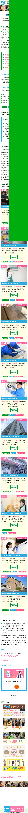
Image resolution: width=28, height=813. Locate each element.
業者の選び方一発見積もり (14, 219)
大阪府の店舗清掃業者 (9, 207)
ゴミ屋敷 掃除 (12, 107)
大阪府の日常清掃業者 (9, 364)
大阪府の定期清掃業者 (9, 246)
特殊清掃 (15, 328)
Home (3, 788)
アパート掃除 (15, 484)
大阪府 (3, 18)
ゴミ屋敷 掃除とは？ (10, 55)
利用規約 (5, 670)
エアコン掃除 (19, 288)
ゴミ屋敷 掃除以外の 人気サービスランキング (14, 64)
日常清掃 (15, 367)
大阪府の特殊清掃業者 (9, 324)
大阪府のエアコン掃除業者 (10, 285)
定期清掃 (15, 249)
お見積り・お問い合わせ (11, 67)
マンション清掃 (16, 445)
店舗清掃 (16, 210)
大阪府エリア (8, 61)
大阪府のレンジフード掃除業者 (11, 563)
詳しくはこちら (19, 224)
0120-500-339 (9, 665)
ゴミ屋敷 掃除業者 (18, 18)
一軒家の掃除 (18, 605)
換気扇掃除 (17, 406)
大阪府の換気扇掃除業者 (9, 403)
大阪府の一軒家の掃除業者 (10, 602)
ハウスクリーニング (19, 524)
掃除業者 (11, 788)
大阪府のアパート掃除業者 (10, 481)
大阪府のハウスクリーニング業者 (11, 520)
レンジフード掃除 (20, 566)
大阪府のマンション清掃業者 (10, 442)
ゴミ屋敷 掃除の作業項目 (11, 57)
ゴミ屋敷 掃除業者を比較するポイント (14, 59)
